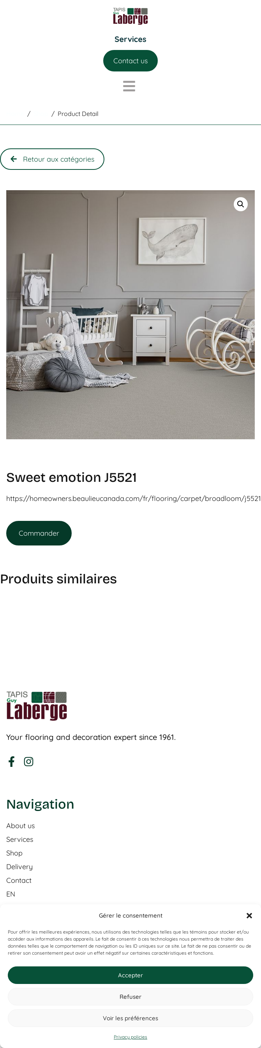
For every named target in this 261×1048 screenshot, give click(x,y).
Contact (19, 880)
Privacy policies (130, 1037)
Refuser (130, 996)
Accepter (130, 975)
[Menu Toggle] (130, 39)
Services (19, 839)
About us (20, 826)
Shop (14, 853)
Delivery (19, 867)
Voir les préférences (130, 1018)
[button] (249, 916)
